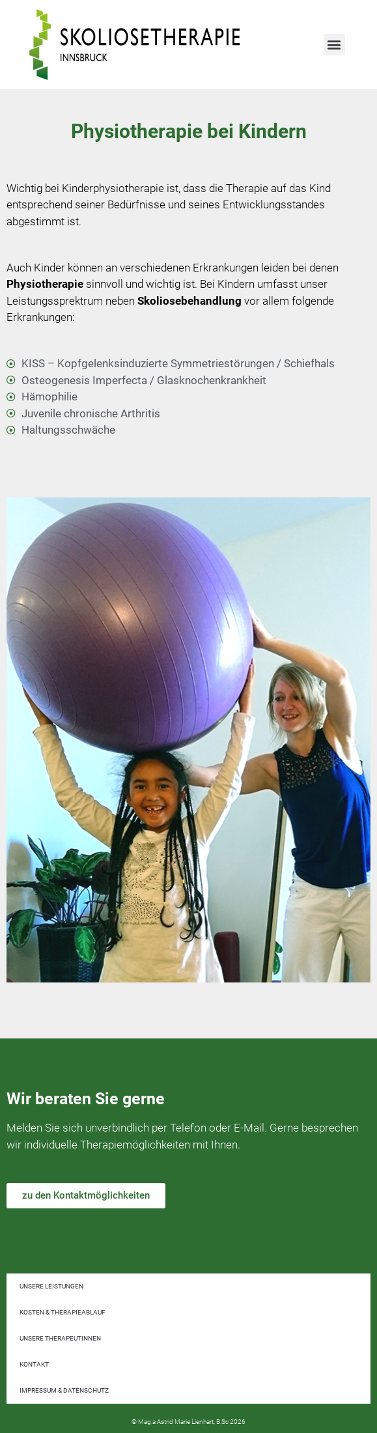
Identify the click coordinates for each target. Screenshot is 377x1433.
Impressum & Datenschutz (64, 1390)
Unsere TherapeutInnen (60, 1338)
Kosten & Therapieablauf (62, 1312)
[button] (334, 44)
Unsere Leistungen (51, 1286)
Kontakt (34, 1364)
